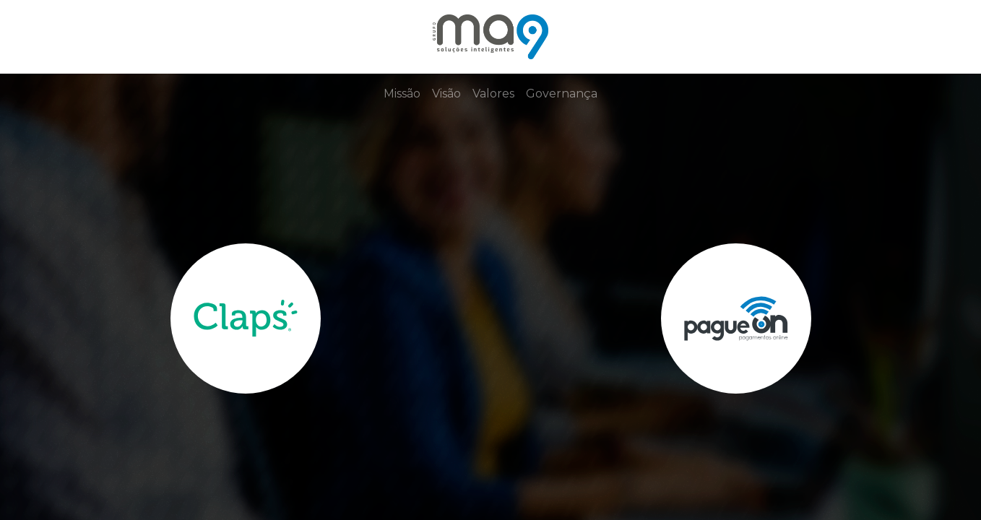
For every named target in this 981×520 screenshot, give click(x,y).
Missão (402, 93)
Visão (446, 93)
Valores (493, 93)
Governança (561, 93)
